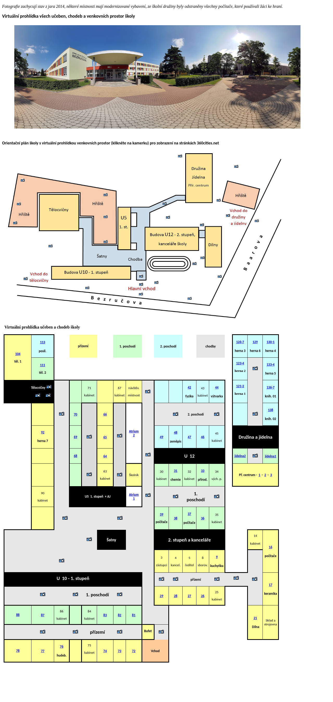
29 (161, 596)
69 (75, 437)
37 (189, 514)
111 (42, 365)
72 (133, 651)
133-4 (270, 364)
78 (18, 651)
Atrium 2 (134, 433)
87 (42, 615)
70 (75, 414)
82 (119, 615)
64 (105, 456)
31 (175, 471)
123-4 (240, 363)
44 (217, 387)
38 (175, 518)
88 (18, 615)
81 (133, 615)
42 (189, 387)
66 (105, 414)
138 (270, 410)
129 (255, 342)
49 (161, 437)
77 (42, 651)
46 (202, 437)
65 (105, 437)
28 (175, 596)
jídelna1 (270, 456)
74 (105, 651)
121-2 (240, 386)
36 (202, 518)
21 (255, 618)
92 (42, 432)
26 (202, 596)
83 (105, 615)
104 (18, 354)
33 (202, 471)
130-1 (270, 342)
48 (175, 432)
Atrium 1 (134, 496)
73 (119, 651)
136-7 (270, 387)
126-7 (240, 342)
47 (189, 437)
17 (270, 585)
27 (189, 596)
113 (42, 342)
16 (270, 547)
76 (61, 646)
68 (75, 456)
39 (161, 514)
